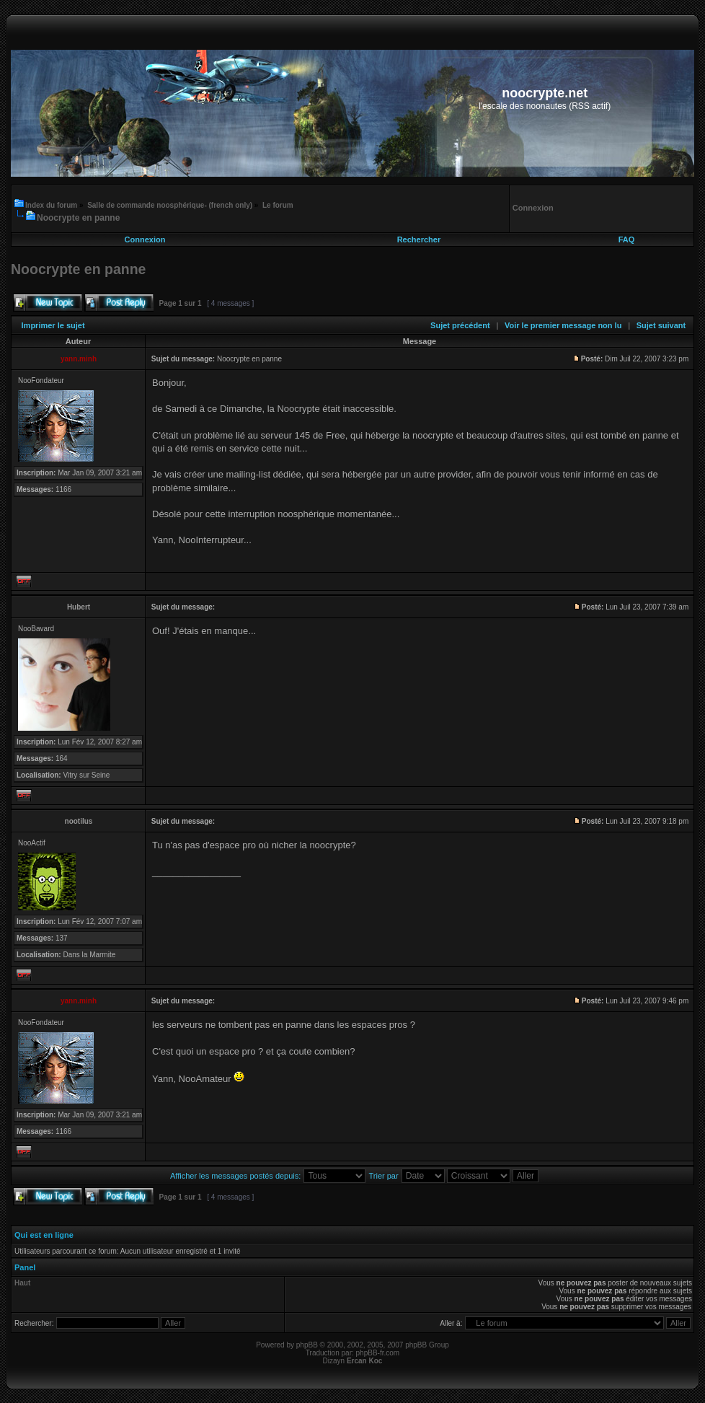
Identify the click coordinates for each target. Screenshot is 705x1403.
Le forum (277, 205)
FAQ (626, 239)
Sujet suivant (661, 325)
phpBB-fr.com (378, 1353)
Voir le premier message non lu (563, 325)
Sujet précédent (460, 325)
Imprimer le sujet (53, 325)
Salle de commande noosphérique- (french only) (169, 205)
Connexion (145, 239)
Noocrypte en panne (78, 218)
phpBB (307, 1345)
